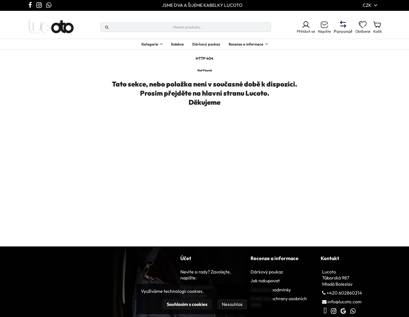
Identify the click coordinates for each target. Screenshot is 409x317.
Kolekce (173, 46)
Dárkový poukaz (205, 46)
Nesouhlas (232, 304)
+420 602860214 (344, 298)
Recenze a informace (252, 46)
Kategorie (140, 46)
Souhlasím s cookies (187, 304)
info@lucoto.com (344, 307)
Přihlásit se (295, 28)
